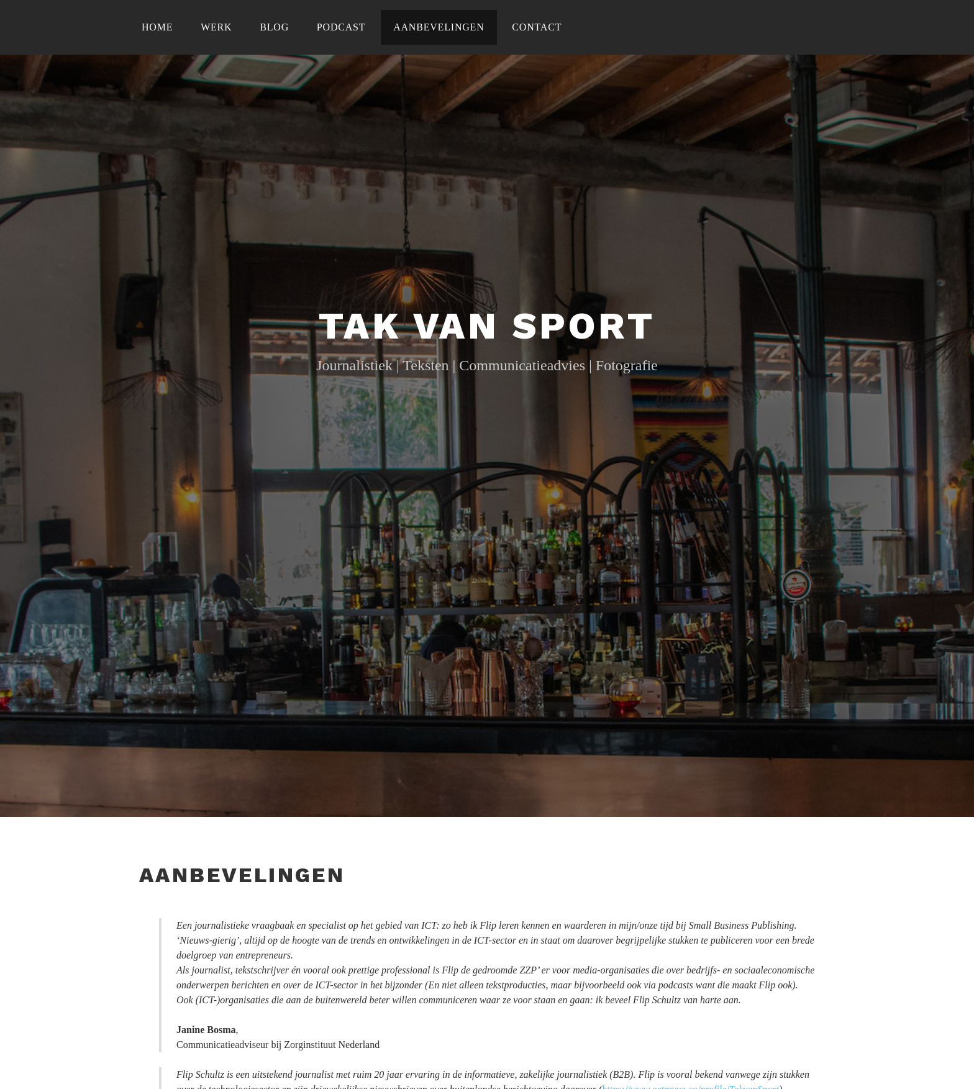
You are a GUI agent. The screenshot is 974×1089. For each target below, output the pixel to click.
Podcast (341, 27)
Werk (216, 27)
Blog (274, 27)
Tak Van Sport (487, 326)
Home (157, 27)
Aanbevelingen (438, 27)
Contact (537, 27)
